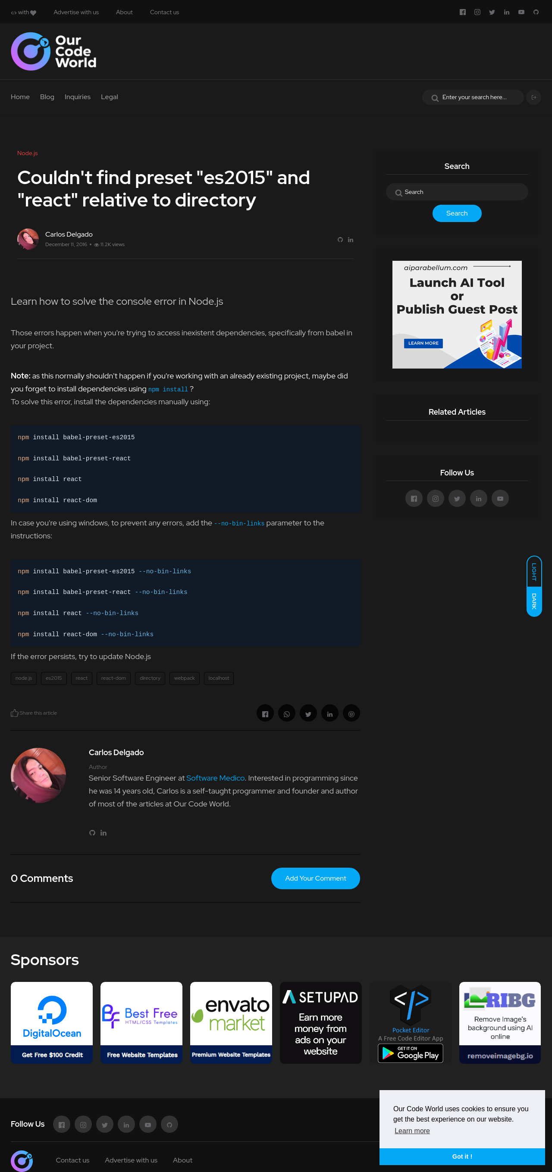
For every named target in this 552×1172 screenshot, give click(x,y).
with (23, 12)
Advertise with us (76, 12)
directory (150, 678)
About (124, 12)
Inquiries (78, 96)
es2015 (54, 678)
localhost (219, 678)
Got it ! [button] (462, 1156)
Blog (47, 96)
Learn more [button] (412, 1130)
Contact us (164, 12)
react (82, 678)
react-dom (113, 678)
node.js (24, 678)
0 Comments (42, 878)
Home (20, 96)
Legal (109, 96)
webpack (184, 678)
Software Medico (215, 778)
